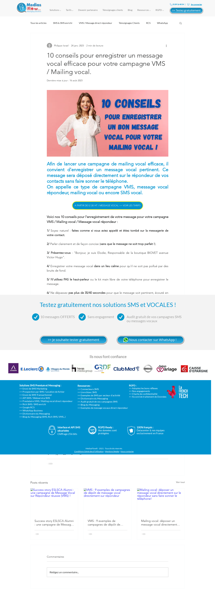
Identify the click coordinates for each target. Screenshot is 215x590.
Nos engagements (141, 391)
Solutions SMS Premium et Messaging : (40, 385)
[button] (180, 23)
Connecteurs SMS (90, 389)
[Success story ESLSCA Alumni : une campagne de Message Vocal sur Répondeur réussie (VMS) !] (54, 501)
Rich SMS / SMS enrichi (34, 404)
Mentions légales (112, 451)
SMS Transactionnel (42, 394)
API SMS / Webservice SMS (36, 398)
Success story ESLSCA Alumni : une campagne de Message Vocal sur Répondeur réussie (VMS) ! (54, 522)
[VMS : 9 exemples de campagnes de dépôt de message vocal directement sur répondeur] (107, 501)
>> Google (24, 407)
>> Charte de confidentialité (143, 393)
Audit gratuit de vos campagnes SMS (99, 401)
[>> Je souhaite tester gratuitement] (73, 340)
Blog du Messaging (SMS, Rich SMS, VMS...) (44, 416)
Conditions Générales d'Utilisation (89, 451)
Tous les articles (38, 23)
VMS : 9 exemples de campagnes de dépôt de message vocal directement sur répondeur (106, 522)
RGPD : (132, 385)
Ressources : (84, 385)
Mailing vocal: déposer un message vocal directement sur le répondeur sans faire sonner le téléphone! (159, 522)
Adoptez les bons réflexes (145, 388)
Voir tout (180, 482)
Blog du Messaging (90, 404)
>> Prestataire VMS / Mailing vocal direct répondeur (46, 401)
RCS (148, 23)
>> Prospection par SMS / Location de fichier (42, 391)
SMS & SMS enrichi (62, 23)
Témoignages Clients (129, 23)
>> (21, 398)
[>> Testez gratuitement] (186, 10)
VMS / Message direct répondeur (95, 23)
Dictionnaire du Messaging (36, 413)
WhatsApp (162, 23)
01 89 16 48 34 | (179, 4)
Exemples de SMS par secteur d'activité (100, 395)
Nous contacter (127, 451)
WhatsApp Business (33, 410)
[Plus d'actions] (166, 46)
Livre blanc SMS (89, 392)
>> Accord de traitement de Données (147, 396)
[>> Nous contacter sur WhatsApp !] (150, 340)
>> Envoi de (25, 394)
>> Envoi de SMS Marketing (33, 388)
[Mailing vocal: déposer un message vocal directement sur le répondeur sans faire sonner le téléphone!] (161, 501)
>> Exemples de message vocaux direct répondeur (103, 407)
